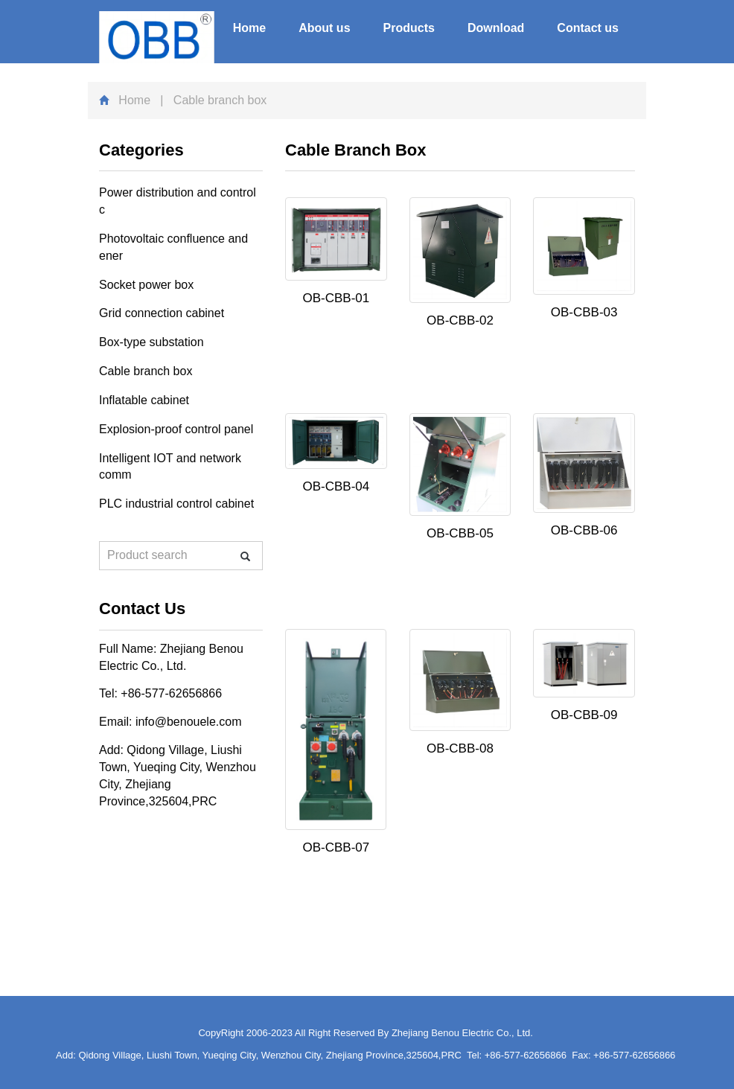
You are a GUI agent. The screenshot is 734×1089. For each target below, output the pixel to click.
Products (409, 28)
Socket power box (146, 284)
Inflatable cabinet (144, 400)
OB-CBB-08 (460, 748)
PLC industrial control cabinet (176, 503)
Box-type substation (151, 342)
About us (324, 28)
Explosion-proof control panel (176, 429)
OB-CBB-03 (584, 312)
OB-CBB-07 (335, 847)
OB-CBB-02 (460, 320)
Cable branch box (145, 371)
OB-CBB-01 (335, 298)
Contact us (588, 28)
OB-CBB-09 (584, 715)
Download (495, 28)
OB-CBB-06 (584, 530)
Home (249, 28)
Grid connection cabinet (161, 313)
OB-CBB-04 (335, 486)
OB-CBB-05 (460, 533)
